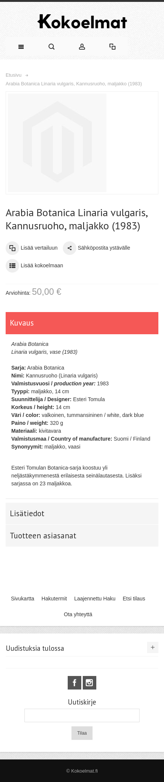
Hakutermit (54, 599)
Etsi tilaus (134, 599)
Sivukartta (22, 599)
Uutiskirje (82, 702)
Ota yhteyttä (78, 614)
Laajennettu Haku (94, 599)
